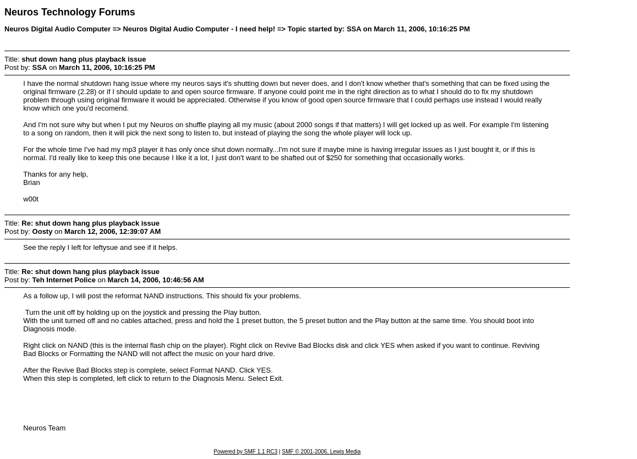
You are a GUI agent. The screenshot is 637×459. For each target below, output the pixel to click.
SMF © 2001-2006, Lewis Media (321, 452)
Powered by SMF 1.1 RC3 (245, 452)
